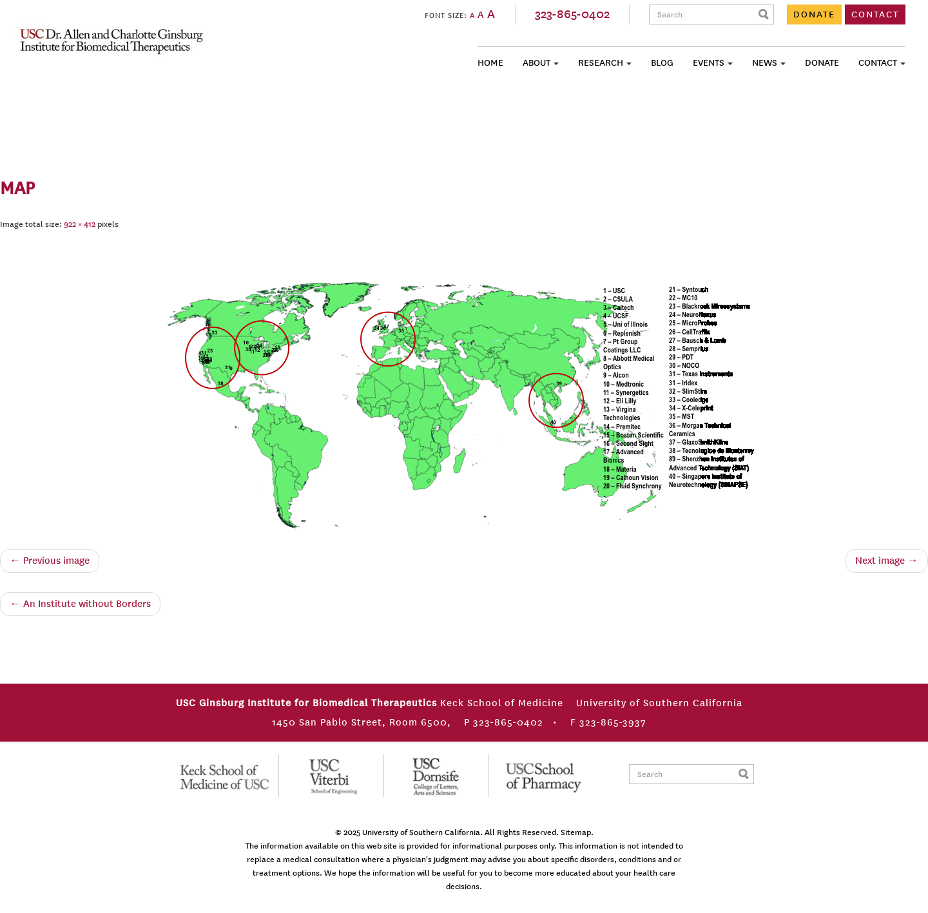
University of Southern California (421, 832)
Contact (877, 62)
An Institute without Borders (80, 604)
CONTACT (875, 14)
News (764, 62)
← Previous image (50, 560)
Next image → (886, 560)
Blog (662, 62)
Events (708, 62)
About (536, 62)
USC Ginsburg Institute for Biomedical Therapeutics (111, 41)
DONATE (814, 14)
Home (490, 62)
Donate (822, 62)
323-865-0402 (572, 14)
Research (600, 62)
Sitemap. (577, 832)
